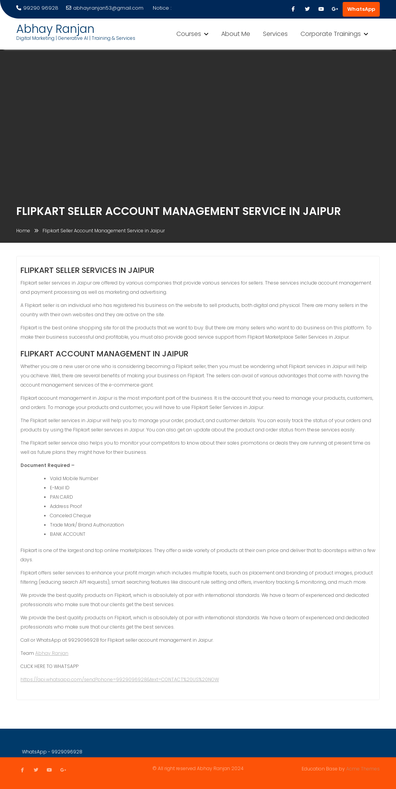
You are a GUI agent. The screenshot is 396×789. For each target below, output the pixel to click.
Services (275, 33)
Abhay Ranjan (55, 29)
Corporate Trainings (330, 33)
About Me (235, 33)
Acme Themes (363, 768)
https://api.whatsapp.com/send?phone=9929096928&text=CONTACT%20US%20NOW (119, 680)
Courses (188, 33)
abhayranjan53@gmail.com (104, 8)
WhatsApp (361, 9)
